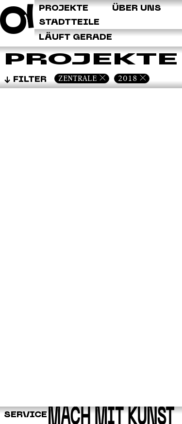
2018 (127, 78)
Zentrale (77, 78)
